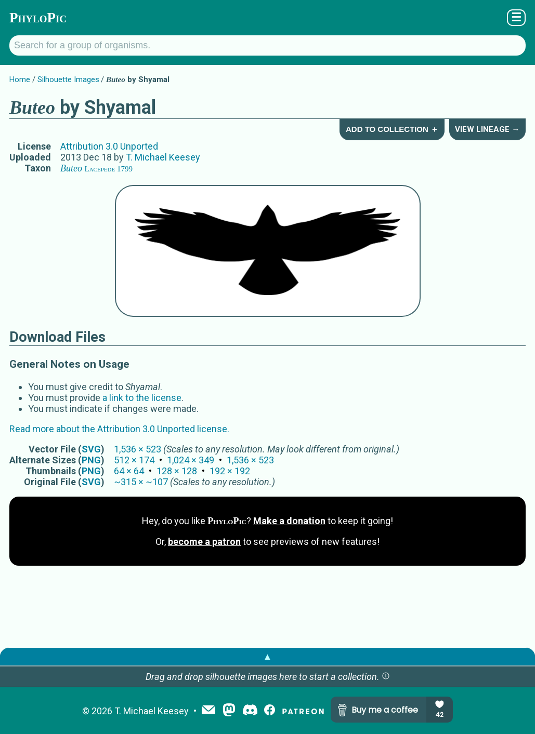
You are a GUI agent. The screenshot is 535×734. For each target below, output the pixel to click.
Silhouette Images (68, 79)
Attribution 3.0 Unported (109, 146)
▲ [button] (267, 656)
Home (19, 79)
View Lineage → (487, 129)
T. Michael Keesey (163, 157)
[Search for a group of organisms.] (267, 45)
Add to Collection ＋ (392, 129)
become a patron (204, 541)
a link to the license (141, 397)
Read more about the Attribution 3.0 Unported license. (119, 428)
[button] (386, 676)
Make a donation (289, 520)
